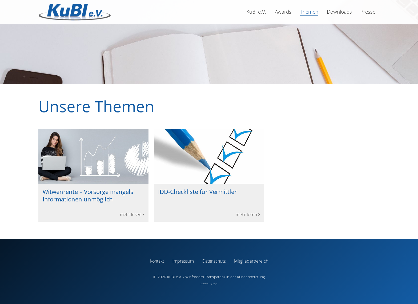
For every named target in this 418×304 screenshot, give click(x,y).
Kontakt (157, 261)
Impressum (183, 261)
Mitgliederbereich (251, 261)
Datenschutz (214, 261)
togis (215, 283)
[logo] (74, 12)
